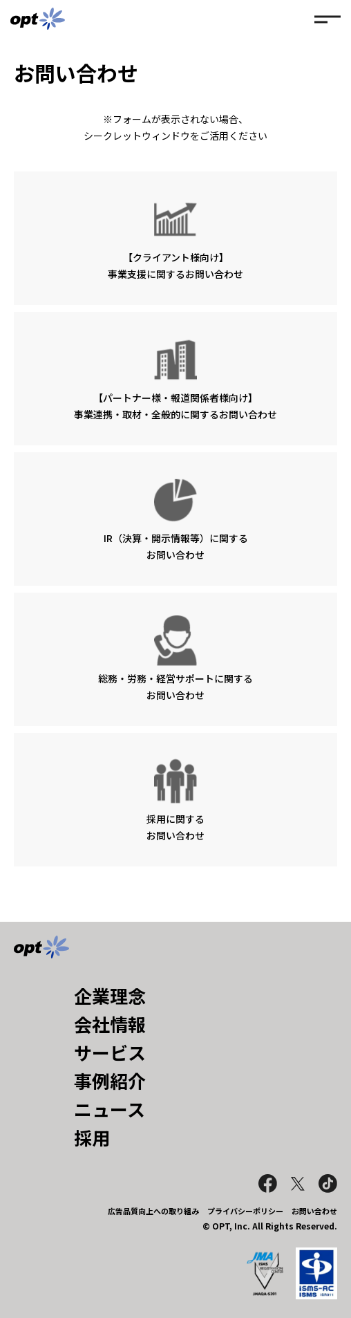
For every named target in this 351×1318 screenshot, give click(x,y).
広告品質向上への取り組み (153, 1210)
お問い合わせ (314, 1210)
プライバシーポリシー (245, 1210)
